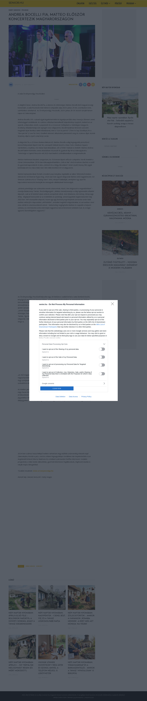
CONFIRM (57, 388)
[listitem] (73, 344)
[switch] (102, 349)
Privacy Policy (86, 396)
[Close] (113, 304)
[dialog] (73, 350)
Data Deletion (60, 396)
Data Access (73, 396)
